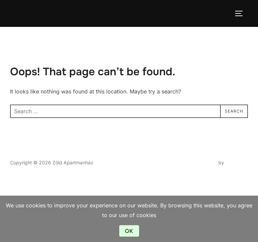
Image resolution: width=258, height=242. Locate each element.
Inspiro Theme (201, 162)
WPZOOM (236, 162)
